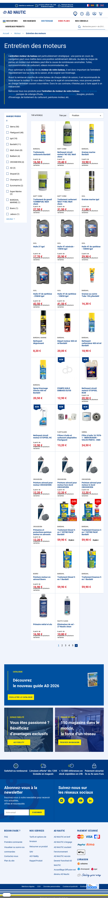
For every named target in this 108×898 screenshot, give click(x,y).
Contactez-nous (11, 856)
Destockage (37, 21)
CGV (39, 886)
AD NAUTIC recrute (62, 856)
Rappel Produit (36, 861)
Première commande (13, 842)
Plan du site (9, 861)
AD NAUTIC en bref (62, 837)
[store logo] (14, 12)
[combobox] (91, 28)
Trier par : (63, 116)
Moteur (17, 34)
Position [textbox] (75, 116)
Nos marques (24, 21)
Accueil (6, 34)
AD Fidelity (34, 856)
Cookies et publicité (70, 886)
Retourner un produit (39, 846)
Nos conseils (61, 21)
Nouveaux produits (77, 21)
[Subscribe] (37, 812)
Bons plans (49, 21)
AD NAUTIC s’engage (63, 842)
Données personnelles (51, 886)
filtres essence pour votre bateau (60, 95)
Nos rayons (10, 21)
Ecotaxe (83, 886)
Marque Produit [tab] (13, 119)
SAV (31, 852)
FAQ (6, 837)
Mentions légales (28, 886)
